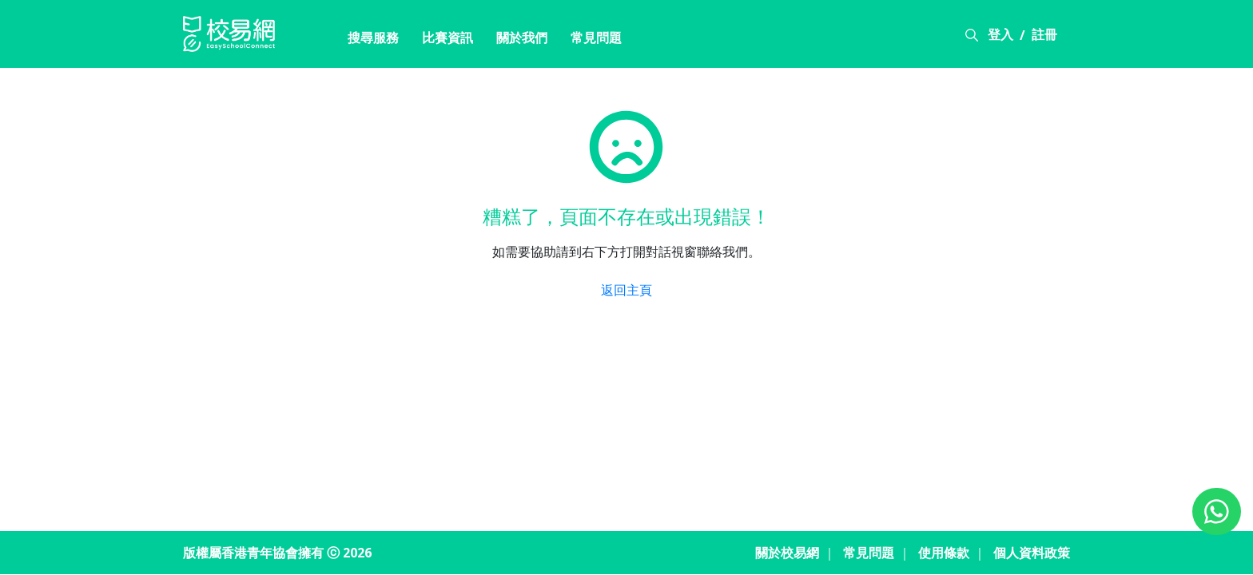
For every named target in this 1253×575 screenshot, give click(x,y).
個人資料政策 (1031, 552)
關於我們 (521, 37)
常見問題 (596, 37)
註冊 (1044, 34)
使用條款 (943, 552)
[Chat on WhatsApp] (1216, 511)
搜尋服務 (373, 37)
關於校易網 (787, 552)
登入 (1000, 34)
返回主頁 (626, 290)
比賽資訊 (447, 37)
